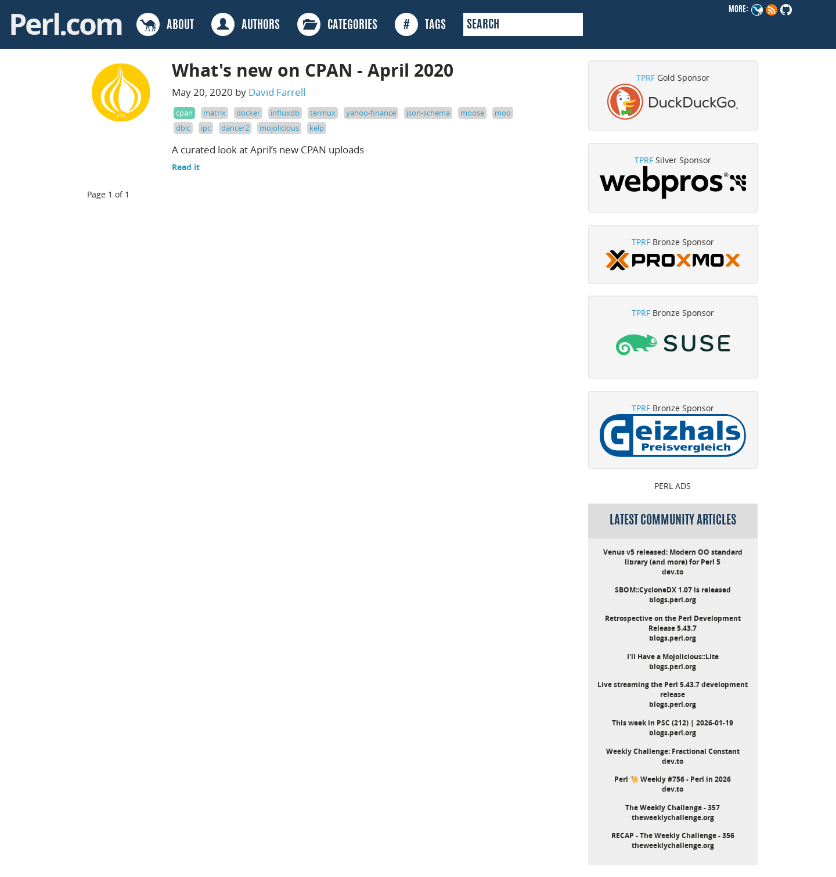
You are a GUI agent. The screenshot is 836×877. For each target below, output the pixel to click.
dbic (183, 128)
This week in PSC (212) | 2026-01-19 (672, 723)
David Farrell (276, 92)
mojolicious (279, 128)
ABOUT (165, 24)
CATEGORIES (337, 24)
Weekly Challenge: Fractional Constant (673, 751)
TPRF (645, 77)
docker (248, 112)
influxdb (285, 112)
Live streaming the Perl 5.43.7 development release (672, 689)
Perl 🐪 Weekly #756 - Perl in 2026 (672, 779)
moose (472, 112)
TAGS (420, 24)
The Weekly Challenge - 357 (672, 808)
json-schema (428, 112)
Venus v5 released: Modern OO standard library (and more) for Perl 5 (673, 557)
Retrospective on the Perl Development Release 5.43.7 (673, 623)
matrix (214, 112)
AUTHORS (245, 24)
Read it (186, 166)
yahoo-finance (371, 112)
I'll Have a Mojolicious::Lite (673, 657)
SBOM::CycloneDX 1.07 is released (673, 590)
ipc (206, 128)
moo (503, 112)
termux (323, 112)
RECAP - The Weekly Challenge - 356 (672, 835)
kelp (316, 128)
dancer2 (235, 128)
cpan (184, 112)
